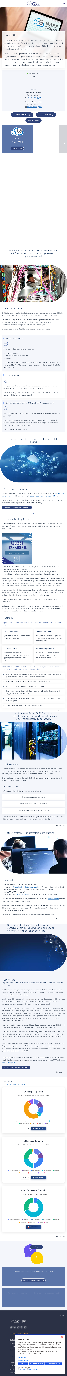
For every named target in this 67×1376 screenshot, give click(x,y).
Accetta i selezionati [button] (36, 1363)
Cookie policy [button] (22, 1357)
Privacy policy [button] (23, 1360)
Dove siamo (14, 1343)
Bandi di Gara (14, 1372)
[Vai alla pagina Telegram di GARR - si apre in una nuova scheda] (21, 1327)
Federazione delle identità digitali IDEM (42, 496)
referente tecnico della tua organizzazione (26, 887)
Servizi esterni (33, 1369)
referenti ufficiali (53, 899)
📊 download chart (38, 1128)
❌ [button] (62, 1337)
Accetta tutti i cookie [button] (53, 1363)
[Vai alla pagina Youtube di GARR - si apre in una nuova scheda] (14, 1327)
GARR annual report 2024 (15, 1084)
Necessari (23, 1369)
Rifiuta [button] (23, 1363)
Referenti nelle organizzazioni (17, 507)
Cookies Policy (15, 1366)
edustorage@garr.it (8, 1062)
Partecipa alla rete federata (16, 1067)
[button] (64, 3)
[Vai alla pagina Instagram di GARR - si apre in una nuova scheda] (18, 1327)
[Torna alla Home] (33, 3)
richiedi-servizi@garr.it (23, 894)
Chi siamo (13, 1340)
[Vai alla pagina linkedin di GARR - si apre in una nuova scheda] (25, 1327)
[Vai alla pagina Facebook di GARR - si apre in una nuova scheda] (11, 1327)
